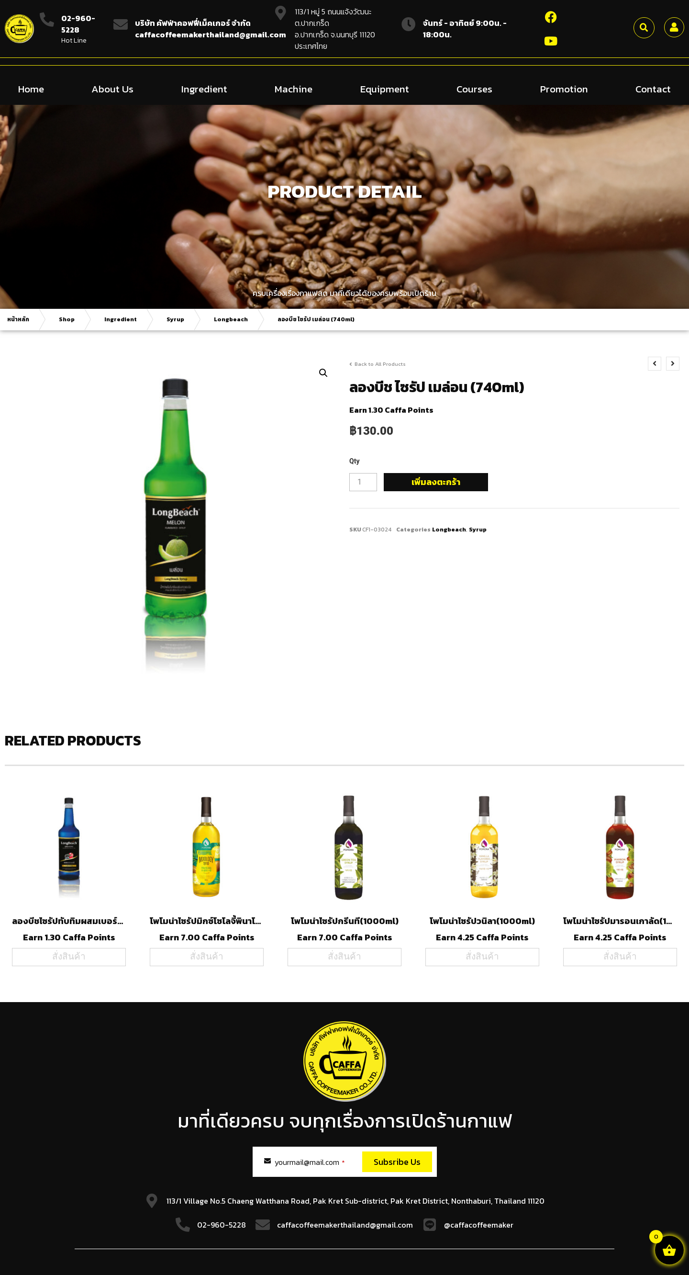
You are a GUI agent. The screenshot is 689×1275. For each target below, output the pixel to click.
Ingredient (204, 88)
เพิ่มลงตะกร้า (435, 481)
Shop (67, 319)
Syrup (175, 319)
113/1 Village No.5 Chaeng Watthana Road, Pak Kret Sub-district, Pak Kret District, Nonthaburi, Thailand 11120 (356, 1200)
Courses (474, 88)
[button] (644, 27)
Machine (293, 88)
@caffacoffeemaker (478, 1224)
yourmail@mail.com (310, 1161)
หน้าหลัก (18, 319)
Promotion (564, 88)
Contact (653, 88)
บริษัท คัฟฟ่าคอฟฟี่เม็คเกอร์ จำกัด (193, 23)
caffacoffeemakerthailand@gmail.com (345, 1224)
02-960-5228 (78, 23)
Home (31, 88)
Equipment (384, 88)
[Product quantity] (363, 482)
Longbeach (231, 319)
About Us (112, 88)
